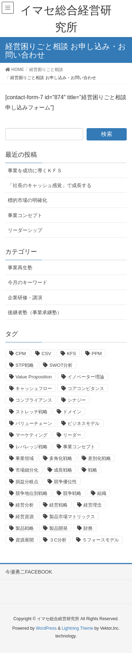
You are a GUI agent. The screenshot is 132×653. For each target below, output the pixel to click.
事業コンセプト (25, 215)
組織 (101, 493)
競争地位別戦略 (31, 493)
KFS (71, 353)
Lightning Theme (77, 628)
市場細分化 (26, 470)
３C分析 (58, 540)
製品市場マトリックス (72, 516)
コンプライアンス (33, 400)
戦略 (92, 470)
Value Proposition (33, 376)
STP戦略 (24, 365)
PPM (97, 353)
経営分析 (24, 505)
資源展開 (24, 540)
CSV (46, 353)
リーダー (72, 435)
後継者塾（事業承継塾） (35, 312)
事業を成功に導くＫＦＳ (35, 170)
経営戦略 (58, 505)
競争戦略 (72, 493)
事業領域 (24, 458)
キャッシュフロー (33, 388)
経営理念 (92, 505)
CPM (20, 353)
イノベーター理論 (86, 376)
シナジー (77, 400)
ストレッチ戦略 (31, 411)
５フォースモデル (100, 540)
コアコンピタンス (86, 388)
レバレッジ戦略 (31, 446)
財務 (88, 528)
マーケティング (31, 435)
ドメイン (72, 411)
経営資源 (24, 516)
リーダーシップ (25, 230)
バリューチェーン (33, 423)
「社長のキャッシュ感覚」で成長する (50, 185)
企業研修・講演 (25, 297)
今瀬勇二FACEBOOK (28, 572)
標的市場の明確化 (27, 200)
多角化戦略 (60, 458)
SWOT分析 (61, 365)
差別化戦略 (99, 458)
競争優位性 (65, 481)
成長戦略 (63, 470)
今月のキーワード (27, 282)
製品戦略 (24, 528)
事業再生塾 (20, 267)
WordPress (46, 628)
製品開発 (58, 528)
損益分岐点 (26, 481)
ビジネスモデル (84, 423)
